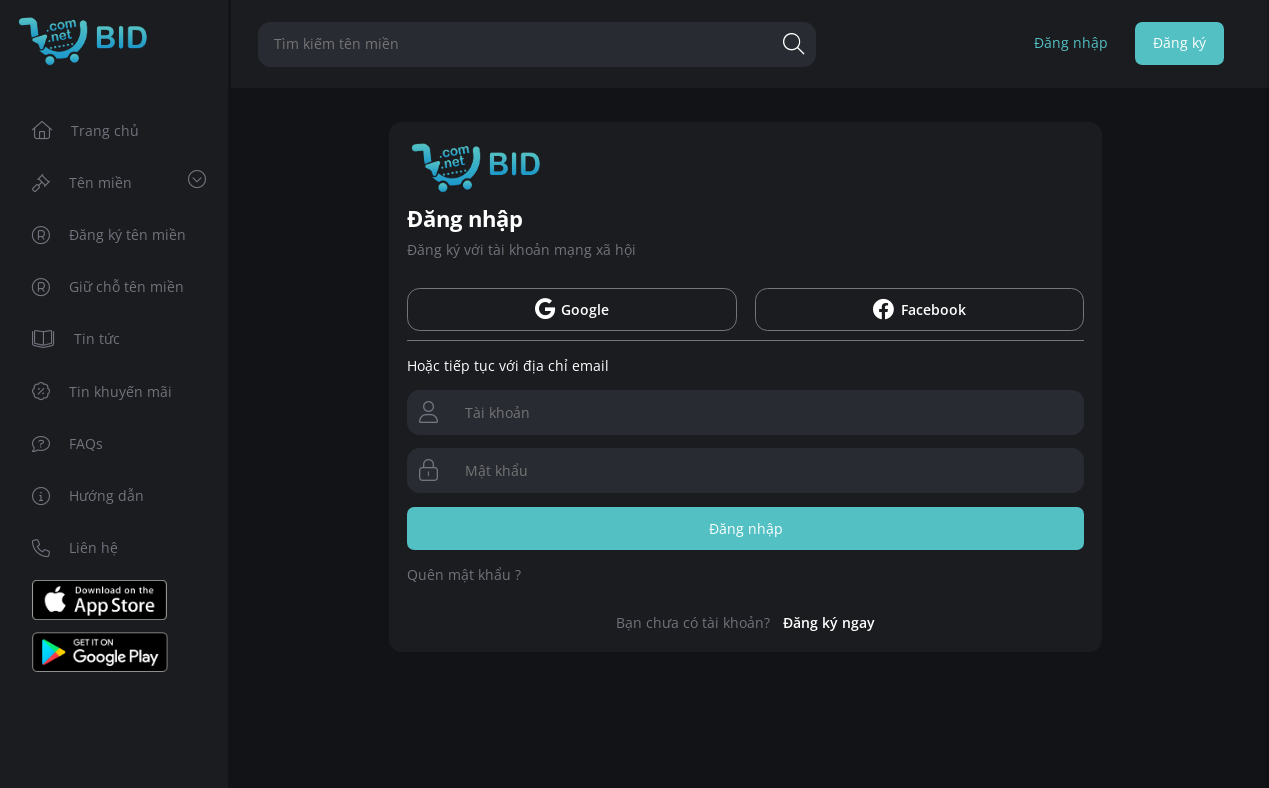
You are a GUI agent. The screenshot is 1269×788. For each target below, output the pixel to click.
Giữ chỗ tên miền (108, 286)
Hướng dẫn (88, 495)
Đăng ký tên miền (109, 234)
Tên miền (119, 181)
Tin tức (76, 338)
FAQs (68, 443)
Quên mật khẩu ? (464, 574)
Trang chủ (86, 130)
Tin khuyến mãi (102, 391)
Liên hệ (75, 547)
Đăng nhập (1071, 42)
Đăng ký (1179, 42)
